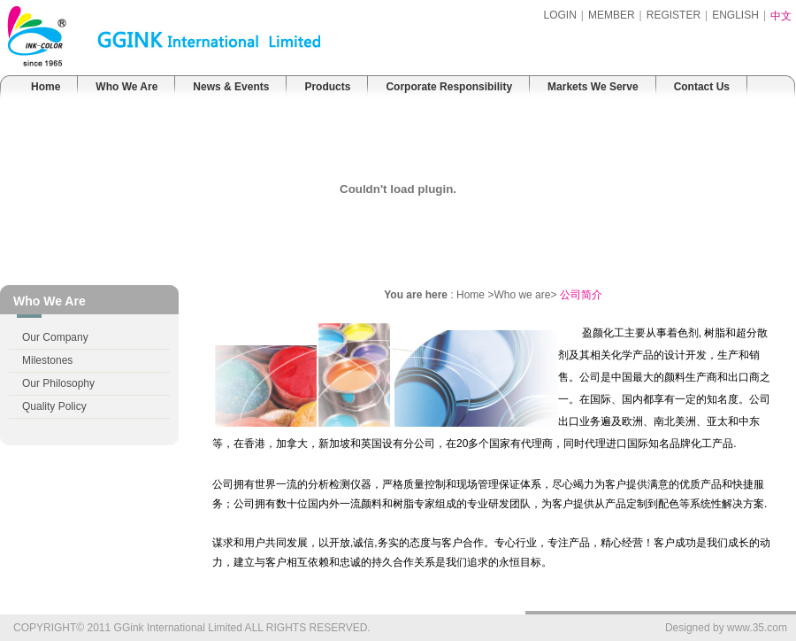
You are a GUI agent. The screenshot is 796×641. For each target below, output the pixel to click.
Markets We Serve (593, 87)
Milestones (47, 360)
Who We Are (126, 87)
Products (327, 87)
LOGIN (559, 15)
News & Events (231, 87)
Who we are (522, 295)
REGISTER (673, 15)
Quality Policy (54, 406)
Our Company (55, 337)
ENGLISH (735, 15)
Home (45, 87)
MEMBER (611, 15)
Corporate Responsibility (449, 87)
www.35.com (757, 628)
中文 (781, 16)
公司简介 (581, 295)
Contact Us (702, 87)
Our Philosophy (58, 383)
